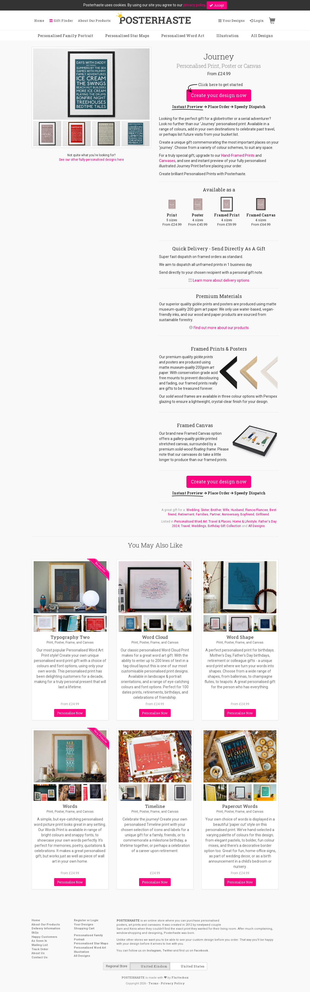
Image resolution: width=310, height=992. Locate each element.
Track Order (40, 949)
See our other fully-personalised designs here (91, 159)
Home (36, 920)
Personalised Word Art (190, 521)
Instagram (154, 950)
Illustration (81, 952)
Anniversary (230, 514)
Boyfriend (247, 514)
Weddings (198, 526)
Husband (237, 510)
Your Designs (83, 924)
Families (202, 514)
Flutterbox (180, 977)
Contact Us (40, 957)
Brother (216, 510)
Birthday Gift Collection (224, 526)
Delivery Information (46, 928)
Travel (185, 526)
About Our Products (46, 924)
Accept (217, 5)
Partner (215, 514)
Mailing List (40, 945)
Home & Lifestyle (244, 521)
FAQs (35, 932)
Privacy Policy (173, 983)
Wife (226, 510)
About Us (38, 953)
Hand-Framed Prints (238, 155)
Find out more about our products (221, 328)
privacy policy (194, 5)
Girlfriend (262, 514)
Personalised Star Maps (91, 943)
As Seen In (39, 941)
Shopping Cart (84, 928)
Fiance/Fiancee (256, 510)
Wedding (192, 510)
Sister (205, 510)
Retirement (186, 514)
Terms (153, 983)
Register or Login (86, 920)
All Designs (256, 526)
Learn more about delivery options (221, 280)
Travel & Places (220, 521)
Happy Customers (44, 937)
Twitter (167, 950)
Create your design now (219, 95)
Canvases (167, 161)
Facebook (201, 950)
